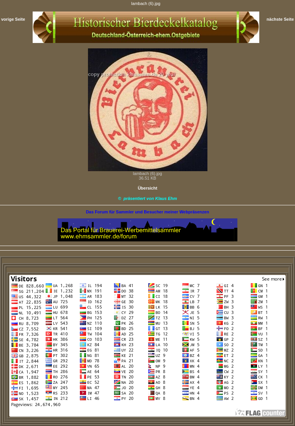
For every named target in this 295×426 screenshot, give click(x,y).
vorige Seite (13, 19)
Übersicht (147, 188)
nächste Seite (280, 19)
